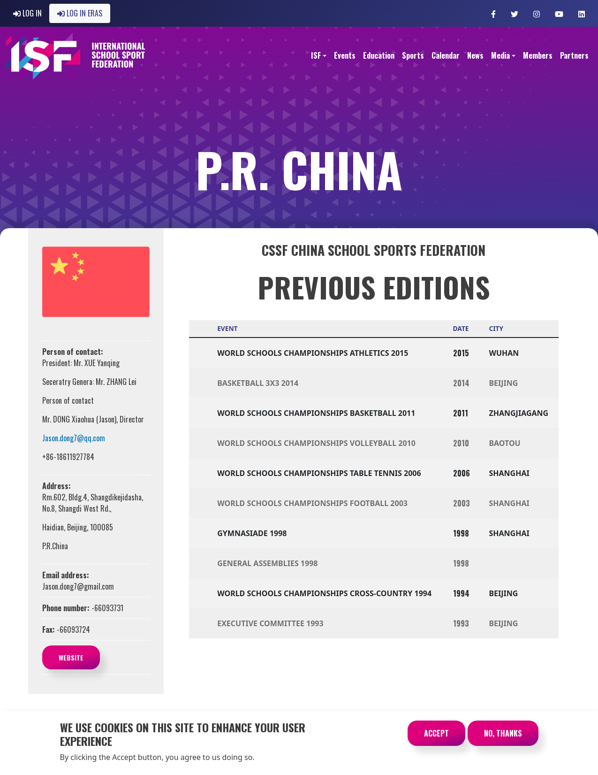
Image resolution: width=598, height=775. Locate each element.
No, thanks (503, 739)
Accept (436, 739)
